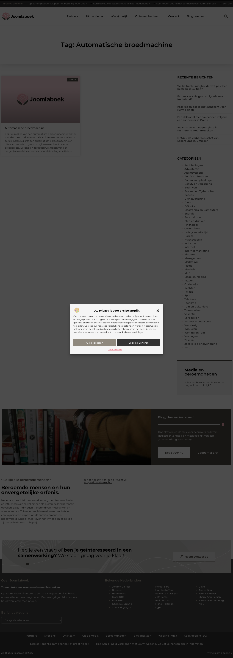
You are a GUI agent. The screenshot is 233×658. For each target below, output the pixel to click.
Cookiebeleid (115, 349)
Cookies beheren (139, 342)
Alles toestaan (94, 342)
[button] (158, 310)
